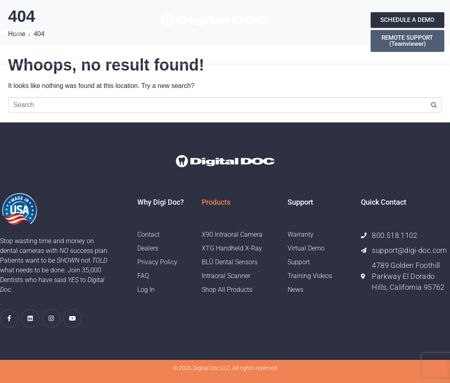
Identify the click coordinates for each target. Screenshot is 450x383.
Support (225, 47)
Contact (299, 47)
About (151, 47)
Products (186, 47)
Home (123, 47)
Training (261, 47)
